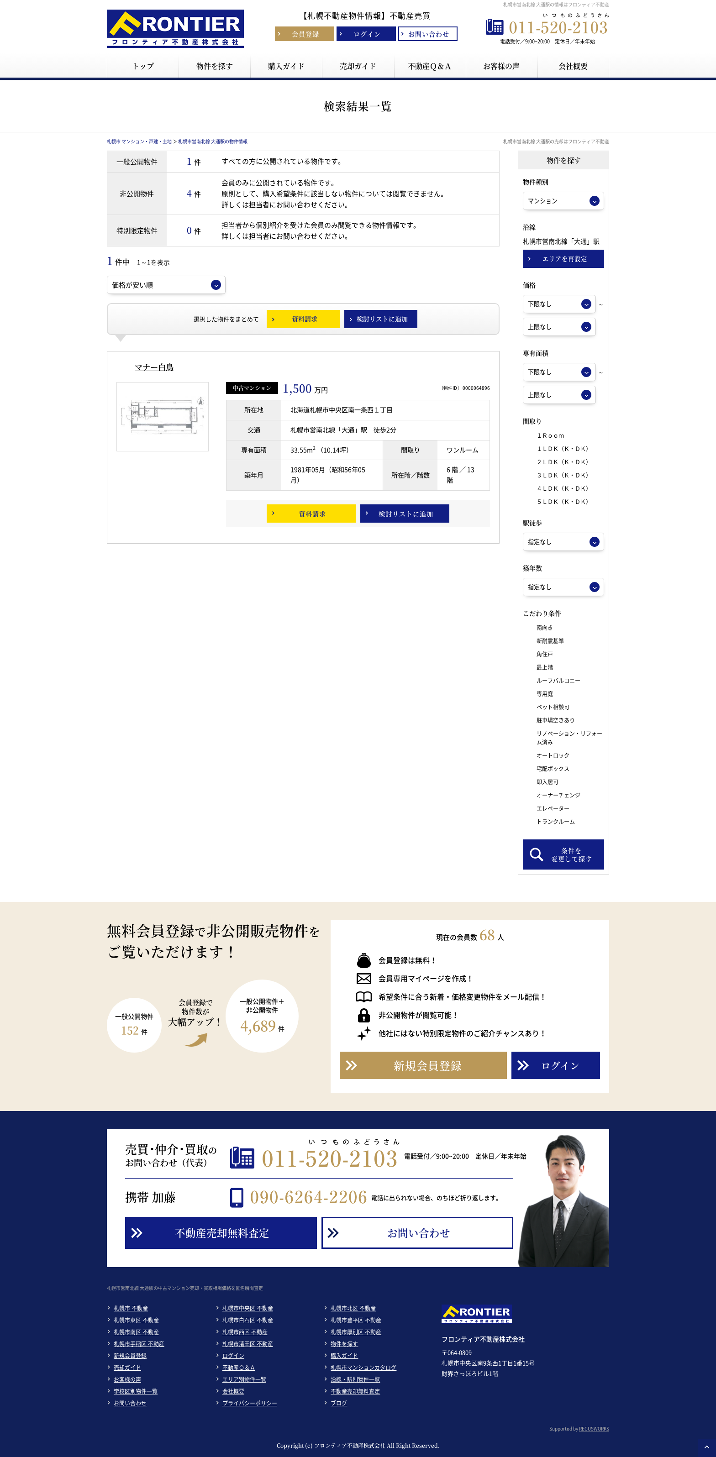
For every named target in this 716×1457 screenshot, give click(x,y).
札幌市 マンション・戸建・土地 (139, 141)
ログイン (233, 1356)
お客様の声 (127, 1379)
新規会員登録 (130, 1356)
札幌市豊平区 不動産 (356, 1320)
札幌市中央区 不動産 (247, 1308)
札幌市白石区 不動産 (247, 1320)
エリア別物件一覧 (244, 1379)
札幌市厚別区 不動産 (356, 1332)
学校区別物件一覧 (136, 1391)
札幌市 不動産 (131, 1308)
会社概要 (233, 1391)
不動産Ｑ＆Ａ (238, 1367)
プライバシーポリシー (249, 1403)
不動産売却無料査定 (355, 1391)
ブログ (339, 1403)
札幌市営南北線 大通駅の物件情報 (212, 141)
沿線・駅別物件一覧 (355, 1379)
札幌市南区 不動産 (136, 1332)
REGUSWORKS (594, 1428)
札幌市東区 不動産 (136, 1320)
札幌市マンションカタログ (363, 1367)
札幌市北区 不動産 (353, 1308)
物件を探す (344, 1344)
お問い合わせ (130, 1403)
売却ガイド (127, 1367)
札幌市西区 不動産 (245, 1332)
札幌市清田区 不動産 (247, 1344)
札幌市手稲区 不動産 (139, 1344)
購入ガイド (344, 1356)
